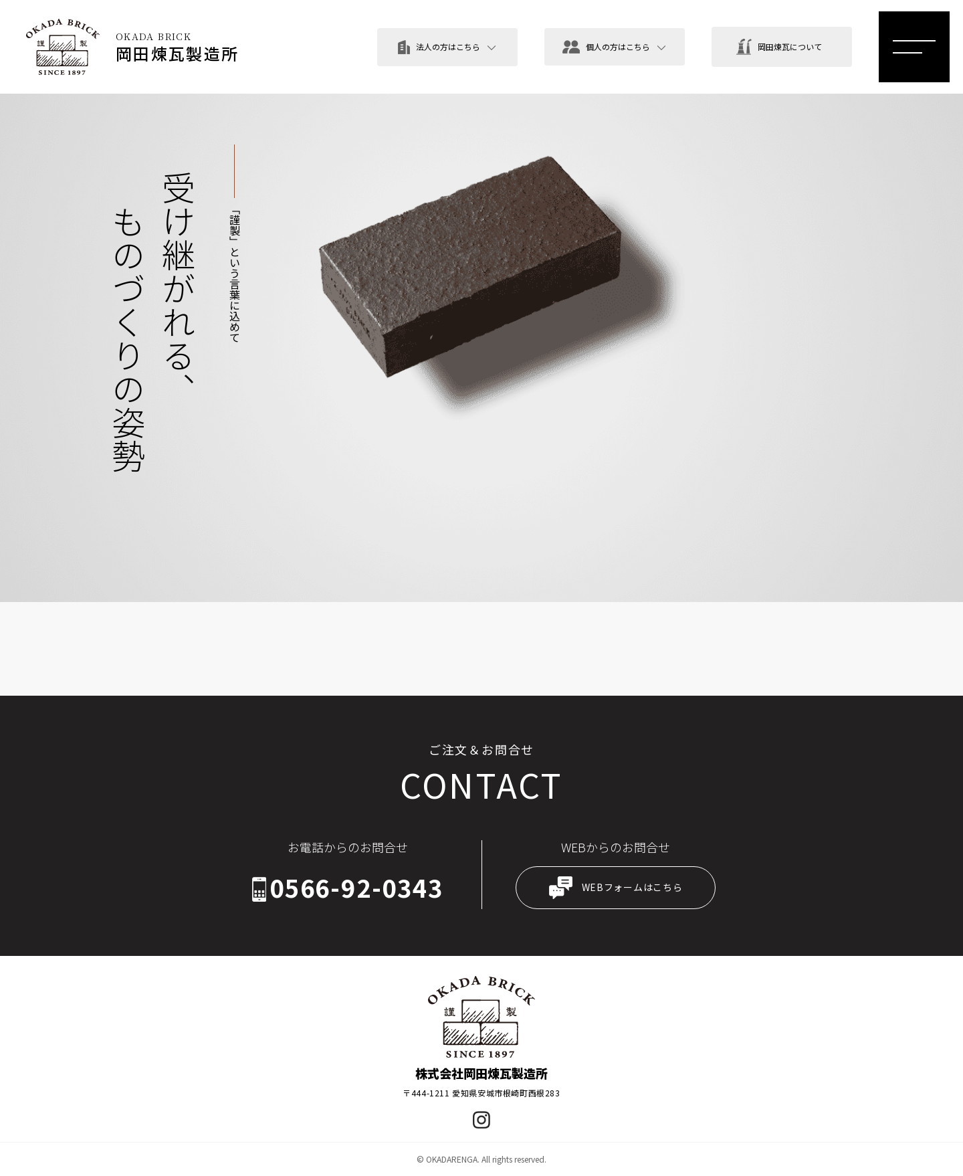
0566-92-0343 (356, 888)
